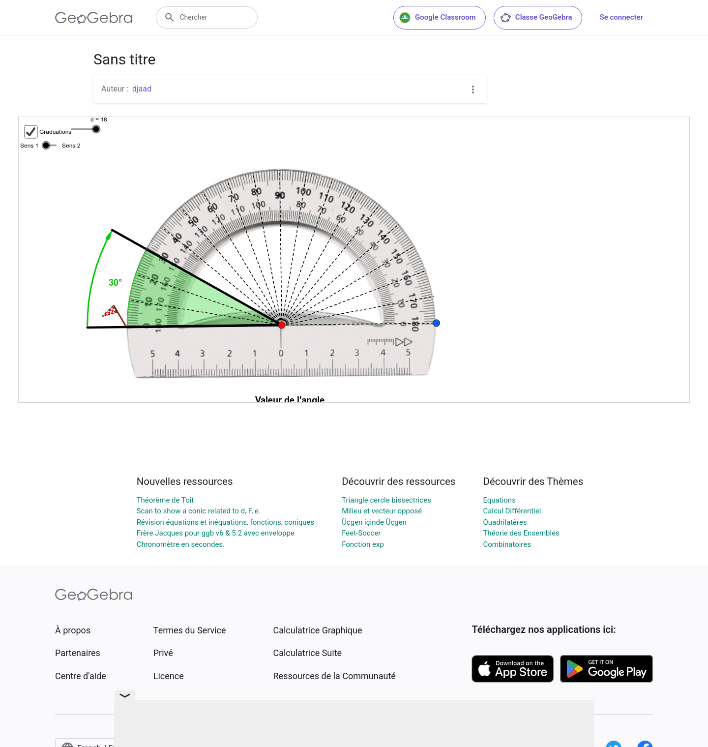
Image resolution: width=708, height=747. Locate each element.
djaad (141, 88)
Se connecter (621, 17)
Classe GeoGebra (536, 18)
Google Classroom (437, 18)
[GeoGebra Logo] (93, 18)
